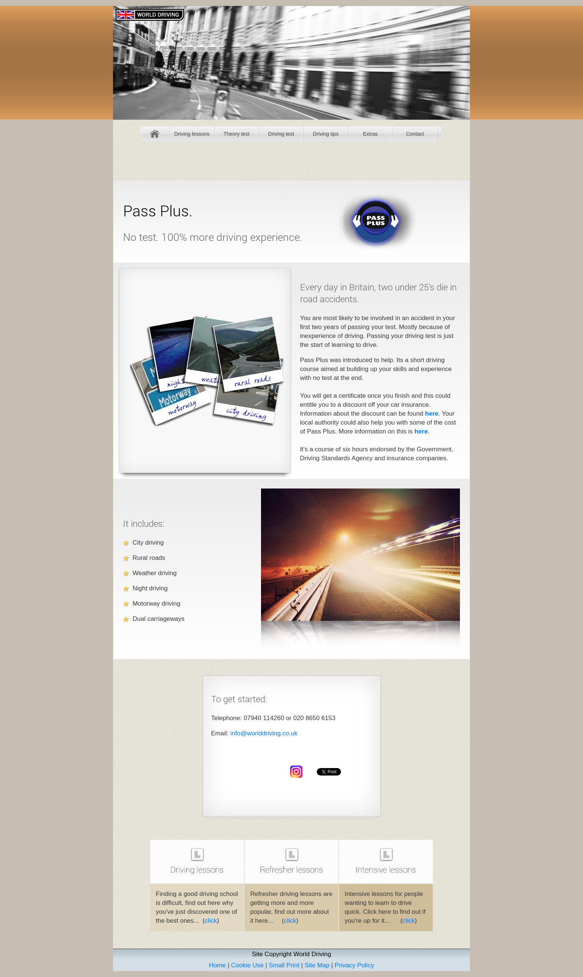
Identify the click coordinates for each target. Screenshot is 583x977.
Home (155, 133)
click (210, 920)
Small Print (284, 965)
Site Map (317, 965)
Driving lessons (192, 134)
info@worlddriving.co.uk (263, 733)
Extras (370, 134)
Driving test (281, 134)
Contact (415, 134)
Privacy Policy (354, 965)
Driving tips (325, 134)
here (431, 413)
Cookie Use (247, 965)
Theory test (236, 134)
